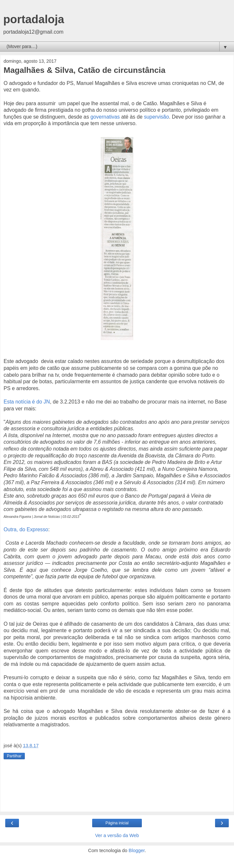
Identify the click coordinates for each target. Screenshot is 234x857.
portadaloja (33, 19)
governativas (105, 117)
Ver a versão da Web (117, 835)
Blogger (137, 850)
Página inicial (117, 823)
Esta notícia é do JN (27, 401)
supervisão (156, 117)
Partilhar (14, 756)
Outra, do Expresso (26, 529)
